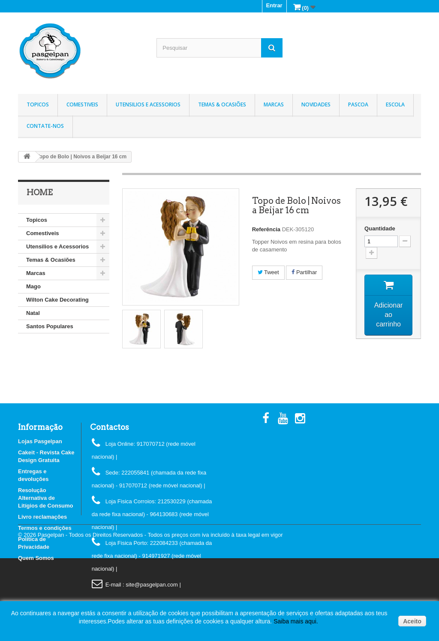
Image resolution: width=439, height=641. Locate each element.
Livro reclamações (42, 517)
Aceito (412, 621)
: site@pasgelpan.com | (152, 584)
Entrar (274, 5)
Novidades (316, 104)
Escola (395, 104)
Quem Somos (36, 558)
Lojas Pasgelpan (40, 441)
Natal (33, 313)
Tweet (268, 272)
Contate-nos (45, 126)
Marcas (274, 104)
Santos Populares (49, 326)
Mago (33, 286)
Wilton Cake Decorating (57, 299)
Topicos (38, 104)
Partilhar (304, 272)
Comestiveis (82, 104)
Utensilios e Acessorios (148, 104)
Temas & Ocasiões (222, 104)
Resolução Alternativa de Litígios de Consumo (45, 498)
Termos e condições (45, 528)
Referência (266, 229)
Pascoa (358, 104)
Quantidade (379, 228)
